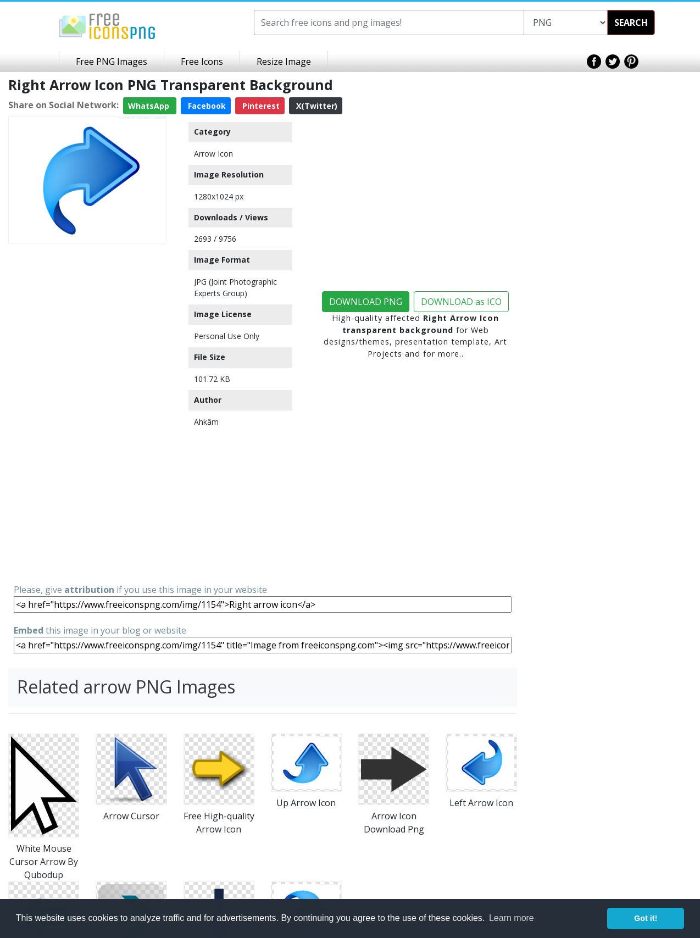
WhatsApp (149, 106)
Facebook (206, 106)
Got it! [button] (645, 918)
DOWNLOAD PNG (365, 302)
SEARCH (631, 22)
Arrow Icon (213, 153)
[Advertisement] (87, 413)
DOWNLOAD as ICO (461, 302)
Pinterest (260, 106)
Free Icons (202, 61)
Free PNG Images (111, 61)
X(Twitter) (315, 106)
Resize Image (284, 61)
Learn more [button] (511, 918)
